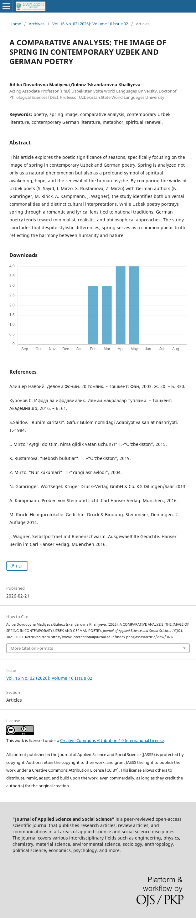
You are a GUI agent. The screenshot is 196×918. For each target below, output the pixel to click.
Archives (36, 24)
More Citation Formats (32, 648)
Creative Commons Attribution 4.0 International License (112, 740)
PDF (19, 566)
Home (15, 24)
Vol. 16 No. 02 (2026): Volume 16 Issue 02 (90, 24)
